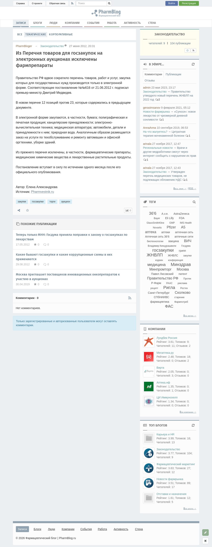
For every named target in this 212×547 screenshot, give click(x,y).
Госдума (185, 246)
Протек (187, 278)
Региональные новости (158, 147)
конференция (175, 260)
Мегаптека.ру (165, 352)
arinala (147, 143)
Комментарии (153, 74)
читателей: (157, 43)
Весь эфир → (179, 188)
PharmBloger (24, 46)
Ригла (169, 287)
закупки (22, 201)
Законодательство (52, 46)
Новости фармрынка (156, 111)
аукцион (65, 201)
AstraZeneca (181, 213)
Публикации (173, 74)
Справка (20, 3)
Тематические (35, 34)
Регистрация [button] (189, 3)
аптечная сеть (184, 232)
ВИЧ (187, 241)
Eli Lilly (169, 218)
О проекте (37, 3)
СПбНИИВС (161, 297)
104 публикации (180, 43)
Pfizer (171, 227)
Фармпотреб (181, 302)
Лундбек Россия (166, 337)
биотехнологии (155, 241)
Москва (183, 269)
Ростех (184, 288)
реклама (182, 283)
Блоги (37, 23)
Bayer (157, 218)
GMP (172, 222)
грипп (182, 250)
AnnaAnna (149, 127)
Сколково (182, 293)
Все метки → (189, 315)
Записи (21, 23)
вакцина (173, 241)
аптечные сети (184, 236)
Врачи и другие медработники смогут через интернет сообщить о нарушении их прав (169, 151)
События (93, 23)
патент (182, 273)
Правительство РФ (162, 278)
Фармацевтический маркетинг (175, 464)
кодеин (159, 260)
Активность (132, 23)
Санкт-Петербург (159, 292)
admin (147, 87)
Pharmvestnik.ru (42, 191)
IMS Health (186, 222)
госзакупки (37, 201)
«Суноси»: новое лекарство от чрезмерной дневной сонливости (169, 115)
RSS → (192, 188)
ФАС (169, 306)
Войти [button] (171, 3)
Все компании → (188, 412)
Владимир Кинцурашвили (162, 246)
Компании (72, 23)
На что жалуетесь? (155, 131)
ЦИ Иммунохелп (166, 397)
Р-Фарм (156, 283)
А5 (183, 227)
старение (179, 297)
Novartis (157, 227)
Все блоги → (189, 508)
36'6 (152, 213)
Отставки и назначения (171, 494)
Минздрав (181, 264)
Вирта (160, 367)
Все (19, 34)
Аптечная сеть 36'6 (157, 236)
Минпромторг (160, 269)
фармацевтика (159, 301)
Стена (152, 23)
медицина (156, 264)
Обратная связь (57, 3)
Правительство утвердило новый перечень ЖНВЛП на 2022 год (168, 95)
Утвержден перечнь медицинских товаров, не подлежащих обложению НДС (165, 175)
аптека (150, 232)
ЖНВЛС (173, 255)
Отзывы (150, 80)
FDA (181, 218)
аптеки (165, 232)
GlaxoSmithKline (155, 222)
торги (52, 201)
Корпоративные (61, 34)
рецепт (154, 288)
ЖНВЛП (155, 254)
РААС (169, 283)
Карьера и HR (165, 434)
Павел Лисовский (162, 273)
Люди (53, 23)
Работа (111, 23)
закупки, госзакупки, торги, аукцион (106, 13)
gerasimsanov (151, 107)
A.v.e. (164, 213)
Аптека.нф (163, 382)
